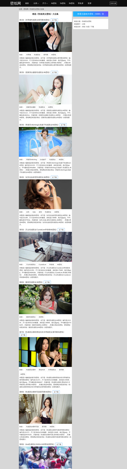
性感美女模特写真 (32, 426)
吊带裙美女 (52, 370)
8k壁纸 (72, 3)
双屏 (89, 3)
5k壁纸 (63, 3)
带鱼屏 (80, 3)
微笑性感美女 (31, 317)
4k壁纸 (54, 3)
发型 (40, 212)
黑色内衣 (42, 370)
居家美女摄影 (31, 107)
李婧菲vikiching (31, 159)
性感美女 (37, 55)
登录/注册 (113, 3)
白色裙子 (43, 159)
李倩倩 (51, 264)
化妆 (34, 212)
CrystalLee (42, 264)
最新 (27, 3)
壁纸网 (15, 3)
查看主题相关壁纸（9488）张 (90, 14)
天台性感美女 (31, 264)
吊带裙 (28, 55)
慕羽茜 (45, 55)
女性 (27, 212)
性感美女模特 (31, 370)
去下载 (54, 20)
